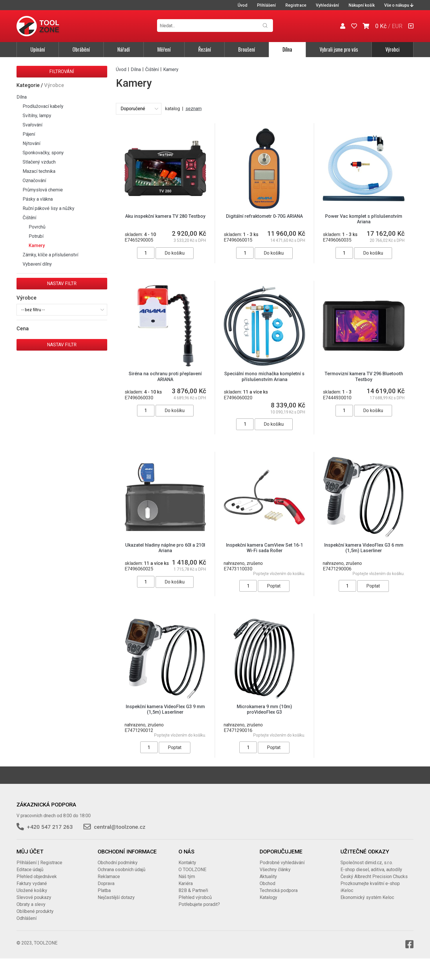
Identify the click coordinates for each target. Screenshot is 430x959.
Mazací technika (39, 171)
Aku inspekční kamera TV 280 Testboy (165, 216)
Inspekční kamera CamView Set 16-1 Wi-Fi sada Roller (264, 547)
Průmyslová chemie (43, 190)
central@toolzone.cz (119, 827)
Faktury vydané (32, 883)
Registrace (295, 5)
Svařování (32, 125)
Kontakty (187, 862)
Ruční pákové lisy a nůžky (48, 208)
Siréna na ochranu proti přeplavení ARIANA (165, 376)
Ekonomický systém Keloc (367, 897)
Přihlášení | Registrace (39, 862)
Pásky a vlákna (38, 199)
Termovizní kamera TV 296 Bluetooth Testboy (364, 376)
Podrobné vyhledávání (282, 862)
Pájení (29, 134)
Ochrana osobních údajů (121, 869)
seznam (193, 108)
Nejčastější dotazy (116, 897)
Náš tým (186, 876)
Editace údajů (30, 869)
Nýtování (31, 143)
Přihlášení (266, 5)
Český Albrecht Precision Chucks (374, 876)
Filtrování (61, 71)
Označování (34, 180)
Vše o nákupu (398, 5)
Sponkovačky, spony (43, 152)
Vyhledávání (327, 5)
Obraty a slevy (31, 904)
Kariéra (185, 883)
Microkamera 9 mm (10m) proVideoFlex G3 (264, 709)
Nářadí (123, 49)
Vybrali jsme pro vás (339, 49)
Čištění (29, 217)
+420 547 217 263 (50, 827)
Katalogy (268, 897)
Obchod (267, 883)
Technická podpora (279, 890)
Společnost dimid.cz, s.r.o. (366, 862)
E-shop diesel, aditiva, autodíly (371, 869)
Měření (164, 49)
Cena (23, 328)
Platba (104, 890)
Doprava (106, 883)
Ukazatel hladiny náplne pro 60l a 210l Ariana (165, 547)
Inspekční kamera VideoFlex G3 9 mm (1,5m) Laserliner (165, 709)
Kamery (37, 245)
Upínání (37, 49)
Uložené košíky (32, 890)
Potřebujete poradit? (199, 904)
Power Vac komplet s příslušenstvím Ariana (363, 218)
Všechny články (275, 869)
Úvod (242, 5)
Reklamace (109, 876)
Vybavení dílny (37, 264)
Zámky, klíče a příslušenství (50, 255)
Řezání (204, 49)
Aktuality (268, 876)
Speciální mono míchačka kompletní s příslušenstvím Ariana (264, 376)
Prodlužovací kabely (43, 106)
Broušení (246, 49)
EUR (397, 26)
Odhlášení (27, 918)
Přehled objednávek (37, 876)
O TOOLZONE (192, 869)
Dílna (287, 49)
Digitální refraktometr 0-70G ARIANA (264, 216)
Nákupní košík (362, 5)
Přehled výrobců (195, 897)
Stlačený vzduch (39, 162)
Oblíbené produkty (35, 911)
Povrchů (37, 227)
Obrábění (81, 49)
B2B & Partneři (193, 890)
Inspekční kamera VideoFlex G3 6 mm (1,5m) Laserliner (363, 547)
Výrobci (392, 49)
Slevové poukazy (34, 897)
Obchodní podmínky (118, 862)
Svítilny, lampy (37, 115)
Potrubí (36, 236)
